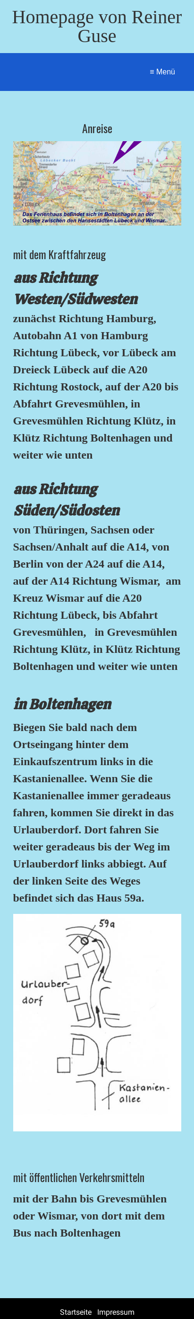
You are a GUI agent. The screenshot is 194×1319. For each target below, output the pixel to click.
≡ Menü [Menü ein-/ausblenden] (162, 72)
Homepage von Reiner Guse (97, 26)
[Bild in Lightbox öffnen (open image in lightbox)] (97, 183)
